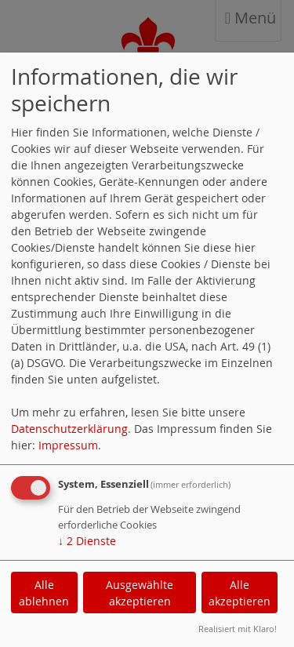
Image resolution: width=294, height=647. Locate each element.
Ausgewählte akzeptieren (139, 593)
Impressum (68, 445)
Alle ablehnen (44, 593)
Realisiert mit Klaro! (237, 628)
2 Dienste (87, 540)
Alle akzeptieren (239, 593)
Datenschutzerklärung (69, 428)
